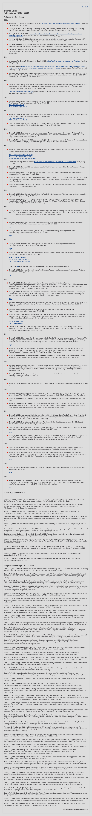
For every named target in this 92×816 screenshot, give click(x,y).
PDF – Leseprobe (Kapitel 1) (19, 259)
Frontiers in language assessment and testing (63, 61)
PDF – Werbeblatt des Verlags (19, 261)
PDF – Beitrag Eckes (16, 321)
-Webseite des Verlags (21, 91)
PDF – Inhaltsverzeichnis (17, 257)
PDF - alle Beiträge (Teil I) (18, 120)
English (85, 7)
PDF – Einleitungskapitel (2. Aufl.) (20, 157)
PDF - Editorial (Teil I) (16, 118)
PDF (10, 227)
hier (17, 266)
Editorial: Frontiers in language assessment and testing (61, 23)
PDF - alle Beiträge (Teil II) (18, 106)
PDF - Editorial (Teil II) (16, 105)
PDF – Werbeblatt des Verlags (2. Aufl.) (22, 158)
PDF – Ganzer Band (16, 323)
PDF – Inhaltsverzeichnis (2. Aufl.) (21, 155)
